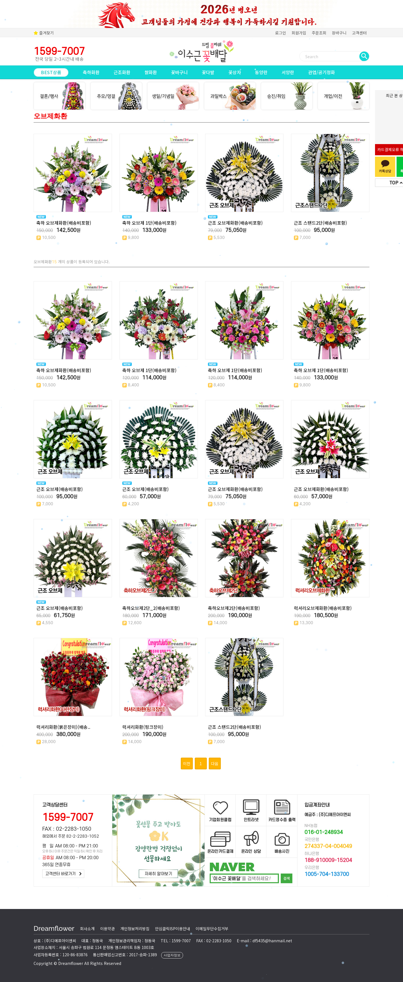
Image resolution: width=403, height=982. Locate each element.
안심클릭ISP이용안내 (172, 928)
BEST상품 (51, 72)
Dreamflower (54, 928)
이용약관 (107, 928)
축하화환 (91, 72)
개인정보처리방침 (134, 928)
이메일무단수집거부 (212, 928)
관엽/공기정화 (321, 72)
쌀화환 (150, 72)
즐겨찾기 (44, 33)
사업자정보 (172, 955)
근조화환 (122, 72)
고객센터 (359, 33)
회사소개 (87, 928)
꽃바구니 (179, 72)
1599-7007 (67, 817)
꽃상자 (234, 72)
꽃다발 (208, 72)
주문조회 (319, 33)
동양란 (261, 72)
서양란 (288, 72)
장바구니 (339, 33)
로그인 (280, 33)
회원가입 (299, 33)
